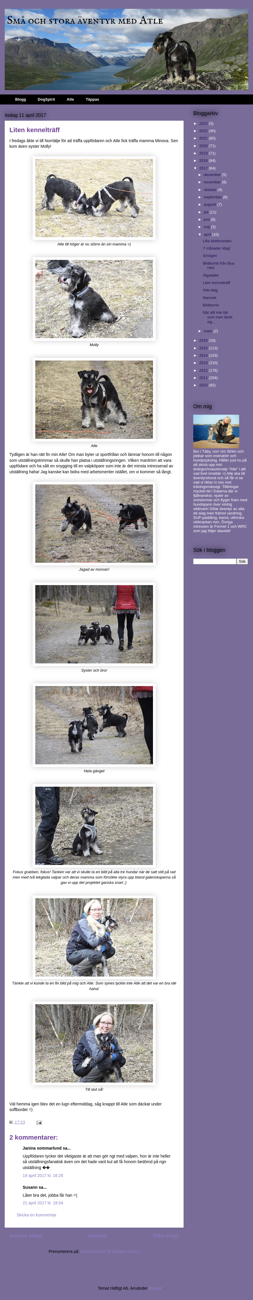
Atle (70, 99)
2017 (204, 168)
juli (207, 212)
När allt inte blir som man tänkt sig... (217, 317)
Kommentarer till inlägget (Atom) (110, 1251)
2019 (204, 153)
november (213, 182)
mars (209, 331)
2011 (204, 378)
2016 (204, 340)
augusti (210, 204)
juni (207, 219)
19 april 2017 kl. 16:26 (43, 1175)
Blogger (156, 1288)
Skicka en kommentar (36, 1215)
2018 (204, 160)
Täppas (92, 99)
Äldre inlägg (166, 1235)
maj (207, 227)
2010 (204, 385)
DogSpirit (46, 99)
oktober (211, 189)
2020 (204, 146)
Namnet (209, 297)
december (213, 174)
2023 (204, 123)
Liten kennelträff (216, 282)
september (213, 197)
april (208, 234)
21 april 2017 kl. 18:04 (43, 1203)
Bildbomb (211, 305)
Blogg (20, 99)
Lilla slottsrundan (217, 241)
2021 (204, 138)
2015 (204, 348)
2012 (204, 370)
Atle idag (210, 290)
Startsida (97, 1235)
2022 (204, 131)
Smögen (210, 255)
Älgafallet (210, 275)
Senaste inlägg (25, 1235)
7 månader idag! (216, 248)
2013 (204, 363)
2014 (204, 355)
